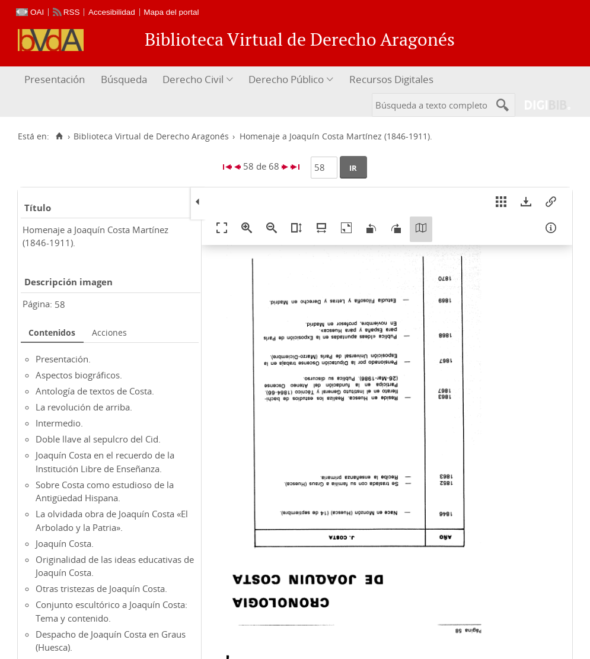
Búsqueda (124, 79)
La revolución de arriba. (84, 407)
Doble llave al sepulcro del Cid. (98, 439)
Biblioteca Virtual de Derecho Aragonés (151, 136)
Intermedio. (59, 423)
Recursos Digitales (391, 79)
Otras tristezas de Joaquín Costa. (101, 588)
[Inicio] (59, 136)
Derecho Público (286, 79)
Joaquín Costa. (65, 543)
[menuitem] (56, 79)
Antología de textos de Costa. (95, 391)
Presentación (54, 79)
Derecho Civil (193, 79)
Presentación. (63, 359)
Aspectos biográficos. (79, 375)
